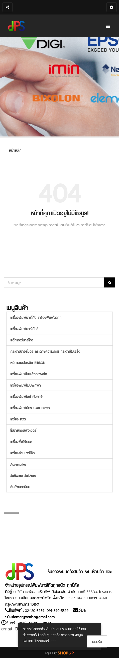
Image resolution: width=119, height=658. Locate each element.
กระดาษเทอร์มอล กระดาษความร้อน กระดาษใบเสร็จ (45, 351)
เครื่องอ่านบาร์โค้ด (22, 453)
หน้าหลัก (15, 150)
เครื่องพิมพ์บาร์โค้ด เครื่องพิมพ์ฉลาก (35, 317)
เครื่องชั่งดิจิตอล (21, 441)
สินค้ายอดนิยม (20, 486)
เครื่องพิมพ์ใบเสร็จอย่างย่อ (28, 374)
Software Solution (23, 475)
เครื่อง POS (18, 419)
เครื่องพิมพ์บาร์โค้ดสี (24, 328)
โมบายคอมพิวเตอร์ (23, 430)
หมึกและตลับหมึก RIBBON (27, 362)
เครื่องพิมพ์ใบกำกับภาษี (26, 396)
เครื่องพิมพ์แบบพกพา (25, 385)
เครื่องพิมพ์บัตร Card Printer (30, 407)
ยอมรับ (97, 641)
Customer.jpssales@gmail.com (31, 616)
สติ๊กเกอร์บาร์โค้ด (21, 340)
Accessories (18, 464)
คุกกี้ (53, 640)
